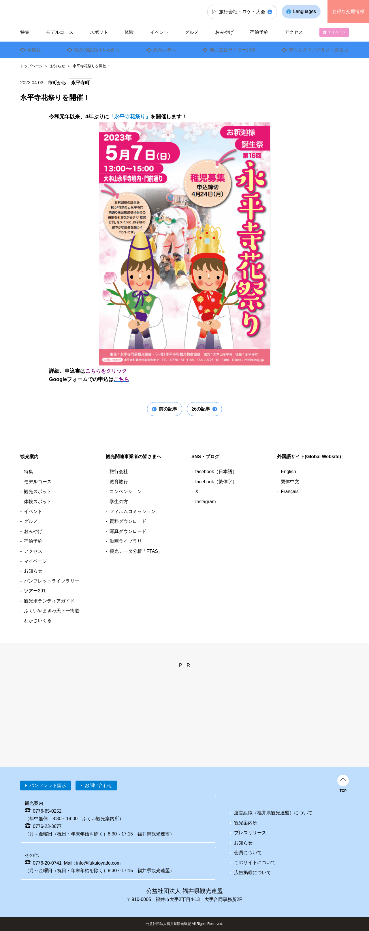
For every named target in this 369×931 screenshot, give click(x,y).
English (288, 471)
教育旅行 (119, 481)
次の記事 (201, 408)
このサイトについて (255, 862)
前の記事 (168, 408)
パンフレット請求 (47, 785)
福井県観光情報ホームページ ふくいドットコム (58, 11)
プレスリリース (250, 832)
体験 (129, 32)
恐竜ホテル (164, 49)
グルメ (192, 32)
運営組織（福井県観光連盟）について (273, 812)
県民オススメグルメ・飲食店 (319, 49)
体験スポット (38, 501)
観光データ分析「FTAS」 (136, 551)
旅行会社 (119, 471)
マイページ (336, 32)
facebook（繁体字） (216, 481)
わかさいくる (38, 620)
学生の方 (119, 501)
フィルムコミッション (133, 511)
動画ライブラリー (128, 541)
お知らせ (57, 66)
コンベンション (126, 491)
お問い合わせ (98, 785)
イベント (159, 32)
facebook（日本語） (216, 471)
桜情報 (34, 49)
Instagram (205, 501)
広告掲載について (252, 872)
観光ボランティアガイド (49, 600)
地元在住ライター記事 (233, 49)
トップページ (31, 66)
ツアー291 (35, 590)
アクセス (294, 32)
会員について (248, 852)
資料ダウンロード (128, 521)
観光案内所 (245, 822)
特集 (24, 32)
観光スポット (38, 491)
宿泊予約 (259, 32)
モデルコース (60, 32)
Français (289, 491)
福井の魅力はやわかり (97, 49)
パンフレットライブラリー (51, 581)
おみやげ (224, 32)
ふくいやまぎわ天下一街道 (51, 610)
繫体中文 (290, 481)
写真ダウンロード (128, 531)
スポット (99, 32)
